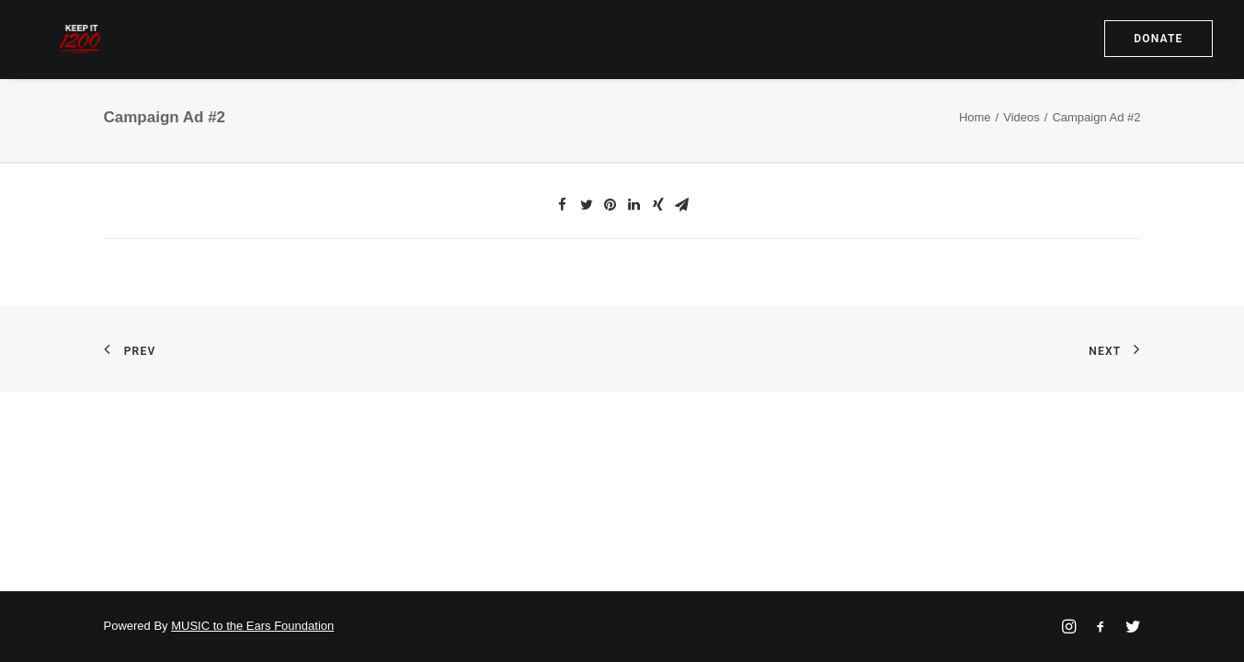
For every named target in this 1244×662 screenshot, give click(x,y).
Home (975, 149)
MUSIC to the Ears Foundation (252, 626)
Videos (1021, 149)
